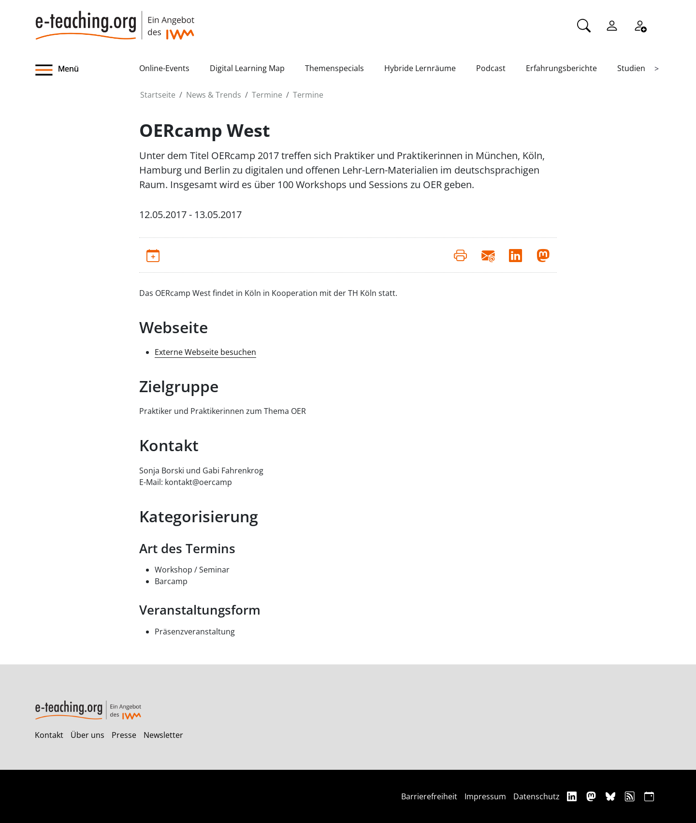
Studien (631, 68)
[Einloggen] (612, 24)
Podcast (491, 68)
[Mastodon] (592, 796)
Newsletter (163, 735)
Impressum (485, 796)
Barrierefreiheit (429, 796)
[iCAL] (649, 796)
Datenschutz (536, 796)
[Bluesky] (612, 796)
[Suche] (584, 24)
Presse (124, 735)
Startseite (157, 94)
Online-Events (164, 68)
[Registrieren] (640, 24)
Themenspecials (334, 68)
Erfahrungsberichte (561, 68)
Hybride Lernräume (420, 68)
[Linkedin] (573, 796)
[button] (87, 70)
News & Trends (213, 94)
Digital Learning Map (247, 68)
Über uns (87, 735)
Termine (267, 94)
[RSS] (631, 796)
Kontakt (49, 735)
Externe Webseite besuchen (205, 352)
